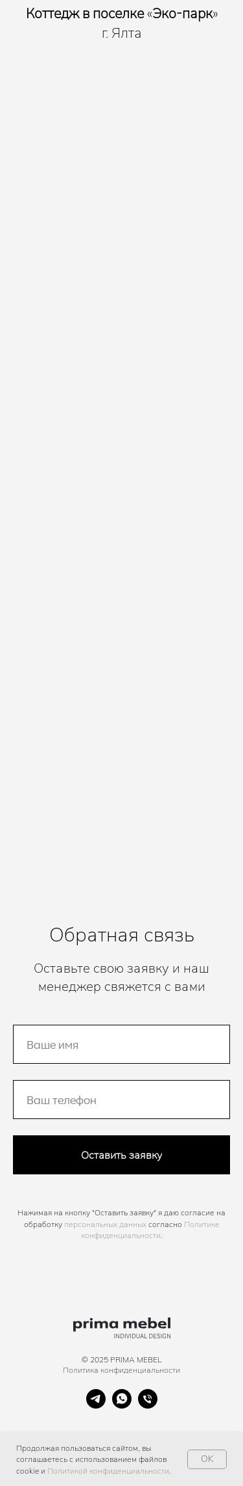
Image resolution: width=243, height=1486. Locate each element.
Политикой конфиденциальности (108, 1471)
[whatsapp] (122, 1405)
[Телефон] (147, 1405)
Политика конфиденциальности (121, 1370)
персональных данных (105, 1224)
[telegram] (96, 1405)
